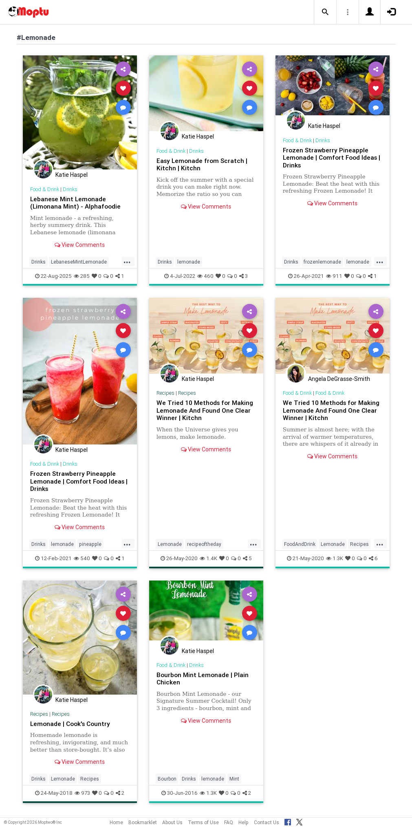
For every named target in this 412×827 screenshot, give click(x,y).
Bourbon (167, 779)
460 (205, 276)
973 (82, 793)
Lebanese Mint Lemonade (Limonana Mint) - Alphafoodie (75, 202)
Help (243, 822)
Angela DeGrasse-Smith (339, 379)
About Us (172, 822)
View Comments (80, 245)
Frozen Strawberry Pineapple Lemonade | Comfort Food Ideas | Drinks (331, 157)
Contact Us (266, 822)
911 (334, 276)
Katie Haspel (71, 174)
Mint (234, 779)
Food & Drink (44, 189)
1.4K (208, 558)
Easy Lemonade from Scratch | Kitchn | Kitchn (201, 164)
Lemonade (170, 544)
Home (116, 822)
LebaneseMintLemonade (79, 262)
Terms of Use (203, 822)
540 (82, 558)
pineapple (90, 544)
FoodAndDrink (299, 544)
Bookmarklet (142, 822)
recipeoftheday (204, 544)
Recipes (165, 392)
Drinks (70, 189)
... (127, 261)
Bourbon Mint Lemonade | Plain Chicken (202, 678)
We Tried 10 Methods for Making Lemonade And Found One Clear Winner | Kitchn (204, 410)
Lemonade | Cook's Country (70, 724)
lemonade (188, 262)
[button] (325, 12)
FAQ (228, 822)
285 (82, 276)
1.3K (334, 558)
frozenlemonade (322, 262)
